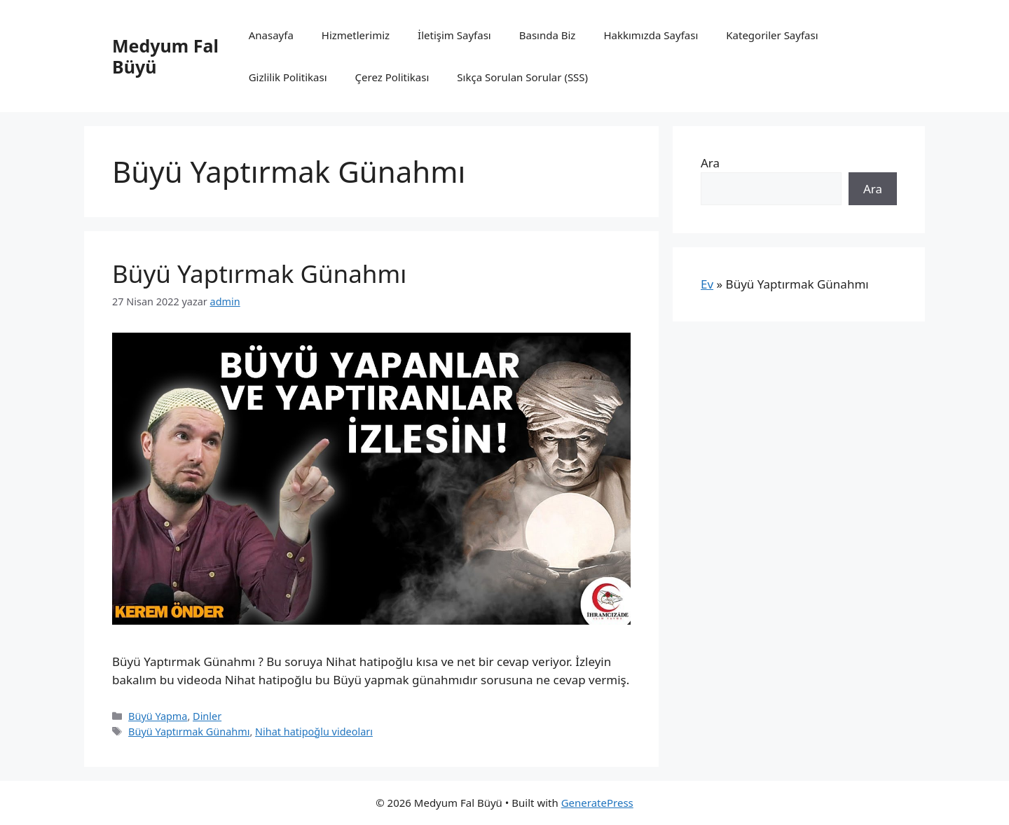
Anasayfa (271, 35)
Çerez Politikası (392, 77)
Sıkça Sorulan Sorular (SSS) (522, 77)
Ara (710, 163)
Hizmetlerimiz (356, 35)
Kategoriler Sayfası (772, 35)
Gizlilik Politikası (288, 77)
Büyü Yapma (157, 716)
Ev (707, 284)
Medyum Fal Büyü (165, 56)
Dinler (207, 716)
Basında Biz (547, 35)
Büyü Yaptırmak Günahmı (259, 273)
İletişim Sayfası (454, 35)
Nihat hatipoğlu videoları (314, 731)
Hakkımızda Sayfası (650, 35)
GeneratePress (597, 803)
